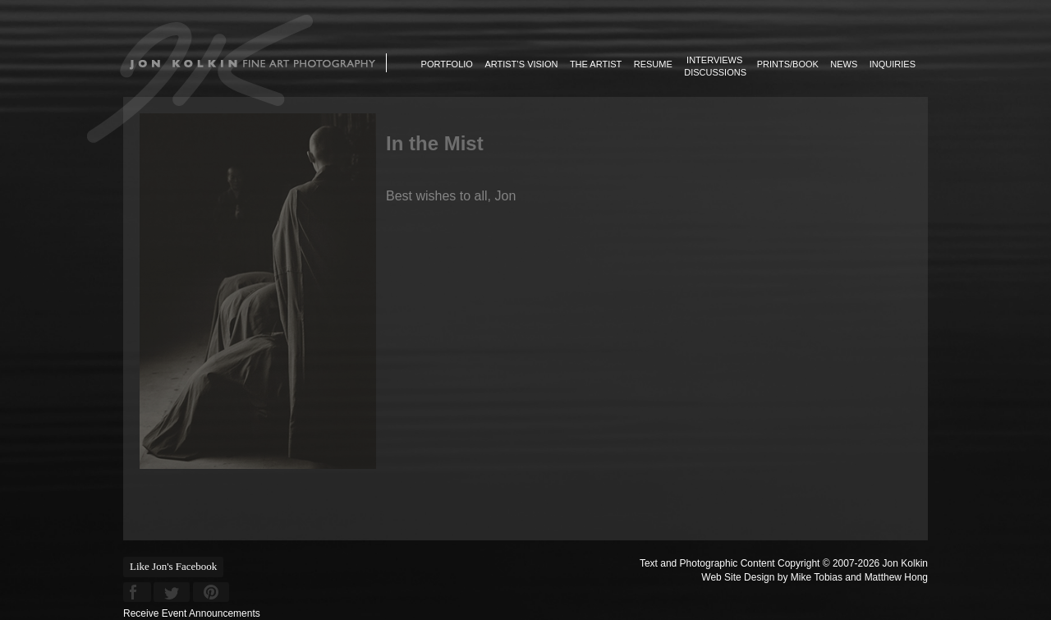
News (843, 64)
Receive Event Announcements (191, 613)
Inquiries (893, 64)
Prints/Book (788, 64)
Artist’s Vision (521, 64)
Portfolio (447, 64)
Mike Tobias (816, 577)
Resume (653, 64)
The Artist (596, 64)
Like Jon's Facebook (173, 566)
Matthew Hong (896, 577)
